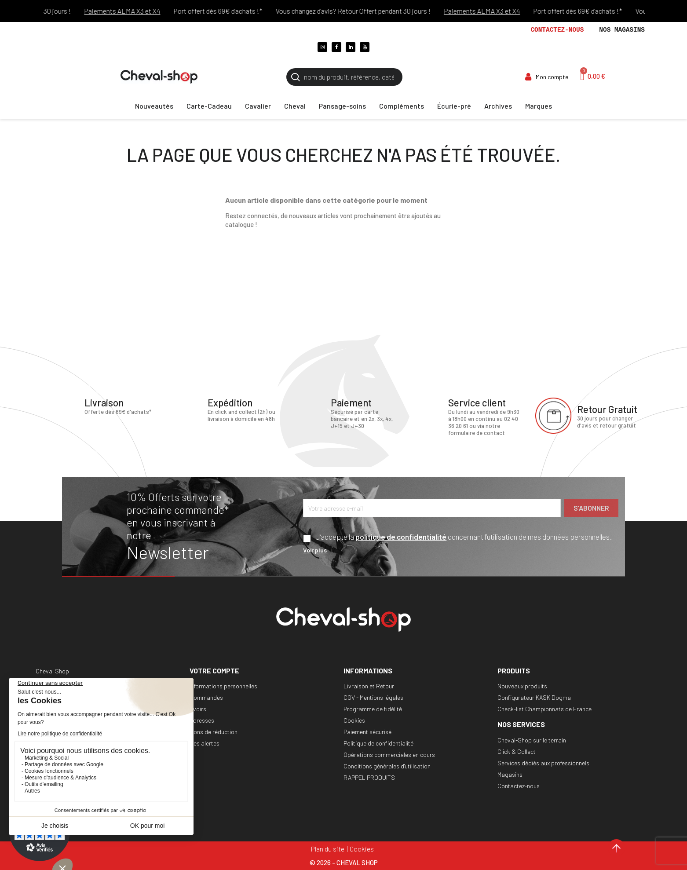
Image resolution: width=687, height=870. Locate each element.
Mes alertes (204, 743)
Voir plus (315, 550)
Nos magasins (622, 29)
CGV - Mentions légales (373, 697)
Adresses (202, 720)
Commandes (206, 697)
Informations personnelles (223, 686)
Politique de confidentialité (378, 743)
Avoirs (198, 709)
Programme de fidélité (373, 709)
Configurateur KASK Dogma (534, 697)
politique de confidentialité (400, 536)
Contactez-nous (557, 29)
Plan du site (327, 848)
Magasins (510, 774)
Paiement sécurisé (367, 731)
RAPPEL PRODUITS (369, 777)
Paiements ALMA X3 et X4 (129, 11)
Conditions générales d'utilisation (387, 766)
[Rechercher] (344, 77)
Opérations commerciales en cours (389, 754)
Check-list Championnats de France (544, 709)
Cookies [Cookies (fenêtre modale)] (362, 848)
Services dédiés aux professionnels (543, 763)
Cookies (354, 720)
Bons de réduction (214, 731)
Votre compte (214, 670)
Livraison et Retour (369, 686)
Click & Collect (516, 751)
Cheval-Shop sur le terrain (531, 740)
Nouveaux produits (522, 686)
